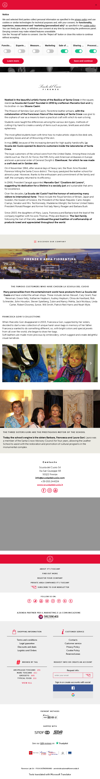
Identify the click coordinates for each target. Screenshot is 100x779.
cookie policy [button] (89, 25)
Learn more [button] (13, 61)
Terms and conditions (27, 640)
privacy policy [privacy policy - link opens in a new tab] (81, 19)
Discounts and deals (27, 647)
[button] (9, 363)
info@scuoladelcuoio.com (50, 477)
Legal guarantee (26, 643)
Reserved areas (73, 654)
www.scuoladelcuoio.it (50, 484)
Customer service (73, 643)
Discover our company (50, 242)
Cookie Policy (73, 650)
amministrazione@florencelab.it (66, 768)
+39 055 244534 (50, 481)
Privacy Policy (73, 647)
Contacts (73, 640)
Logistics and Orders (27, 650)
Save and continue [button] (83, 61)
